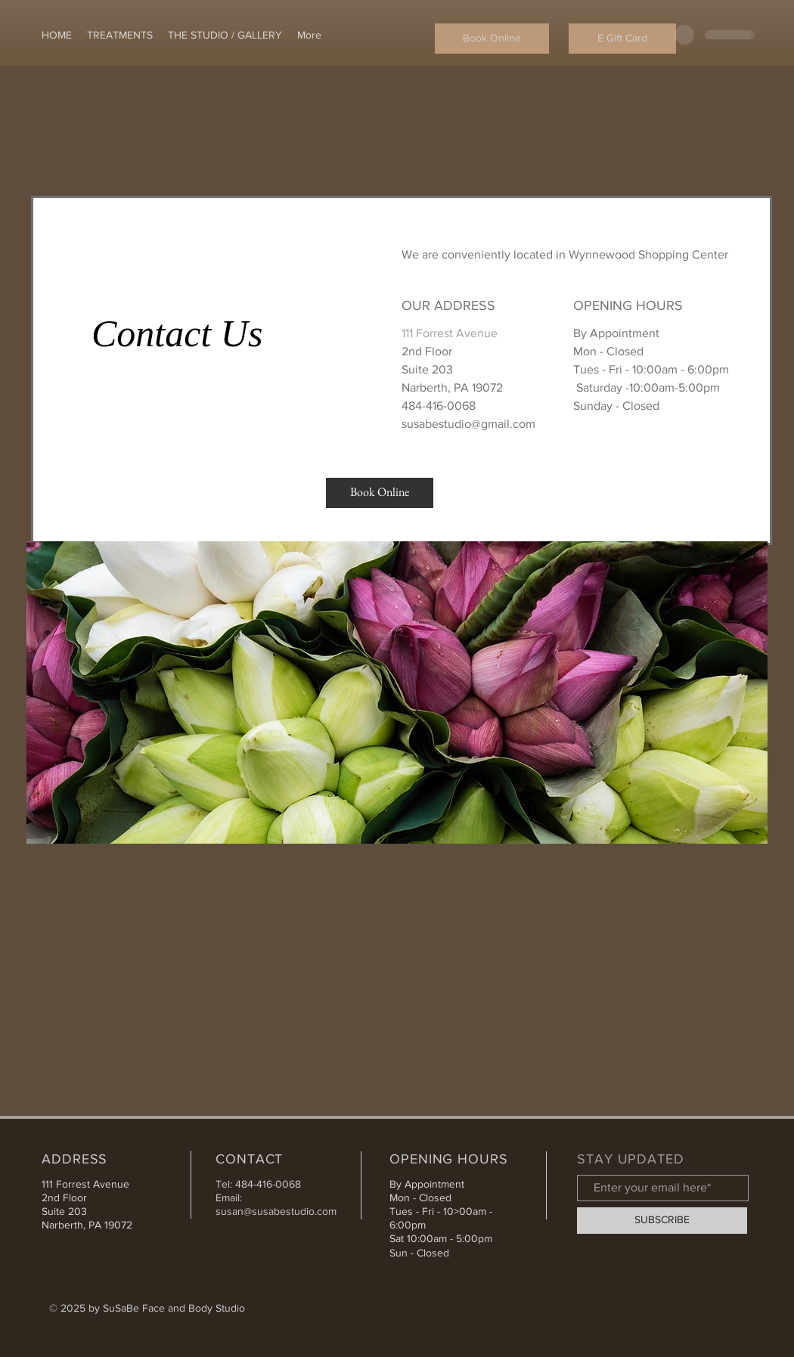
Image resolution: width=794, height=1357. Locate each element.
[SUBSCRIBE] (662, 1220)
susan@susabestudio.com (276, 1211)
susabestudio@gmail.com (468, 423)
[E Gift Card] (622, 38)
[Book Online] (492, 38)
